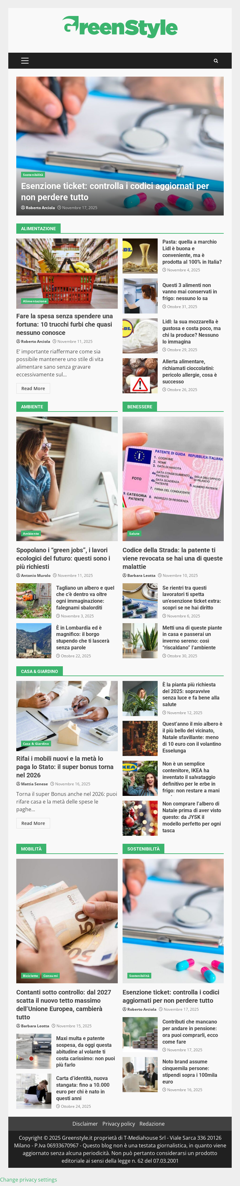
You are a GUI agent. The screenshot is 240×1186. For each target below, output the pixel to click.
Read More (33, 388)
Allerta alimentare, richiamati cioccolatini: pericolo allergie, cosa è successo (140, 375)
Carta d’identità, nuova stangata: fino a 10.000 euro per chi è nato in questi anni (33, 1091)
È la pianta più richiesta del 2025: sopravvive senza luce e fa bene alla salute (140, 698)
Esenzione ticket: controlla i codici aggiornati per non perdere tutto (120, 146)
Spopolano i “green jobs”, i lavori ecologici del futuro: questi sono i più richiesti (67, 479)
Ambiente (31, 533)
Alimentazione (35, 301)
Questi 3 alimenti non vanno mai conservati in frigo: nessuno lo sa (140, 295)
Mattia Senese (34, 784)
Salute (134, 533)
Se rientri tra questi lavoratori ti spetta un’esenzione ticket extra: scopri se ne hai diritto (140, 600)
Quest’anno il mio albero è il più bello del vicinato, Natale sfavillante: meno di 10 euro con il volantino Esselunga (140, 738)
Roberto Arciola (40, 207)
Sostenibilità (33, 174)
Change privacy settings (28, 1179)
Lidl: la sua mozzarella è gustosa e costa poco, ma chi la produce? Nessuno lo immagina (140, 335)
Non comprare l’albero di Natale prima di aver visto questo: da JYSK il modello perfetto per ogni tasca (140, 818)
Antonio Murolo (35, 575)
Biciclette (30, 975)
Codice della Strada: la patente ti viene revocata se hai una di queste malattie (173, 479)
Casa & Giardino (36, 743)
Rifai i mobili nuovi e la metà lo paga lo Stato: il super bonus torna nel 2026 (67, 716)
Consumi (50, 975)
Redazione (152, 1123)
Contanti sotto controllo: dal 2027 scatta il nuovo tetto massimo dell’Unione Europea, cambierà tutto (67, 921)
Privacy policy (118, 1123)
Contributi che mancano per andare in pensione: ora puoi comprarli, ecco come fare (140, 1034)
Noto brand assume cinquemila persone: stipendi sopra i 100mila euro (140, 1074)
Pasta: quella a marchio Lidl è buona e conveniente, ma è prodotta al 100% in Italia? (140, 256)
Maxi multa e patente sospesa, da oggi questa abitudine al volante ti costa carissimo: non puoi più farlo (33, 1051)
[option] (120, 146)
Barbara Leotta (141, 575)
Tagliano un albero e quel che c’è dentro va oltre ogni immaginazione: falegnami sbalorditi (33, 600)
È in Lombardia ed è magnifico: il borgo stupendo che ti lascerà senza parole (33, 640)
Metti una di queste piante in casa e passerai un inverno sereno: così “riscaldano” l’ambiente (140, 640)
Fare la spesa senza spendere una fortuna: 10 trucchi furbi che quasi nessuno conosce (67, 273)
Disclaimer (85, 1123)
